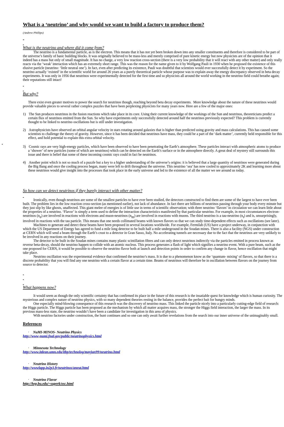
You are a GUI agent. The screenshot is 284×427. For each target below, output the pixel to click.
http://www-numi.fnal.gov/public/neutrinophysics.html (62, 336)
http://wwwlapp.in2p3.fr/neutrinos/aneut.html (56, 368)
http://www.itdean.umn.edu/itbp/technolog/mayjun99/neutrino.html (71, 352)
